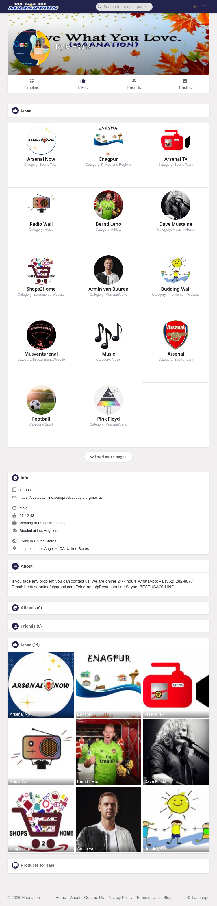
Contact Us (94, 897)
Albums (28, 608)
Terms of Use (147, 897)
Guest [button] (202, 6)
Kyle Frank (73, 46)
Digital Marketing (52, 523)
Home (61, 897)
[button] (124, 6)
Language (198, 898)
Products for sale (37, 865)
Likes (26, 644)
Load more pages (108, 456)
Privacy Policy (120, 897)
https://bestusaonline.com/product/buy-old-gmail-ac (61, 497)
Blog (168, 897)
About (75, 897)
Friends (28, 626)
